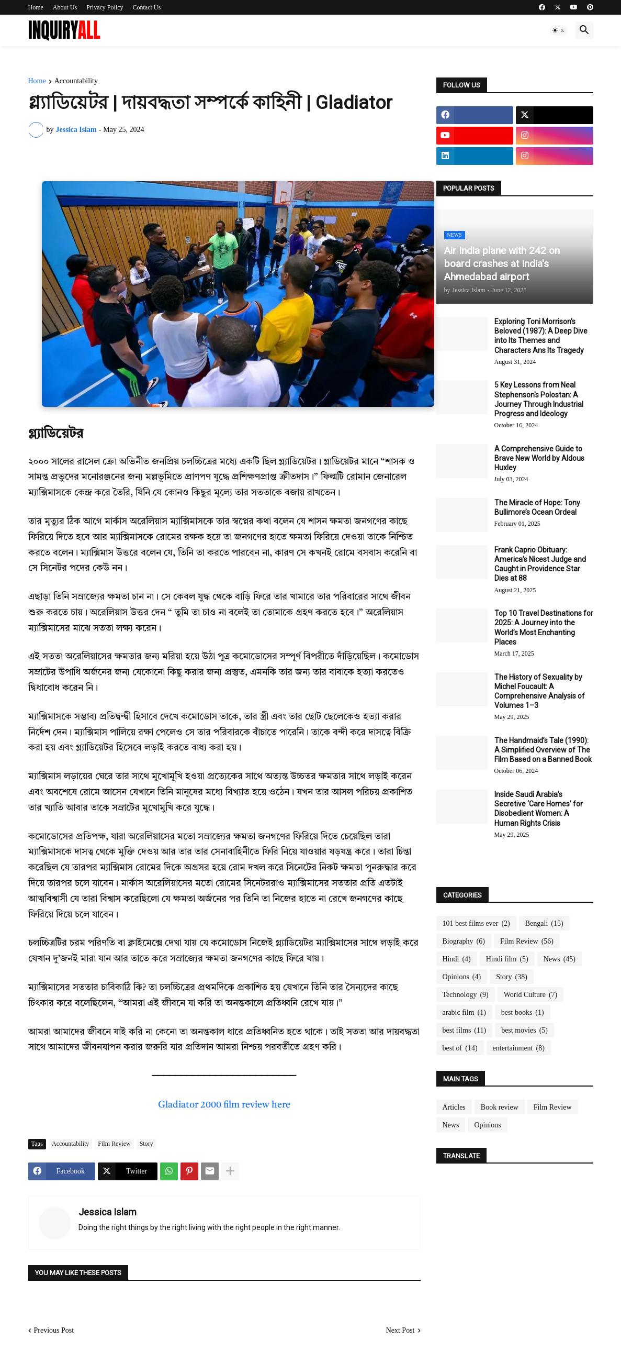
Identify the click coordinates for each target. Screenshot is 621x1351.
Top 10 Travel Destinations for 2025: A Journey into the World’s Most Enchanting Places (543, 627)
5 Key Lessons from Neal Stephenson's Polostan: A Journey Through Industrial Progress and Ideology (538, 399)
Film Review (114, 1143)
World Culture (530, 995)
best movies (524, 1030)
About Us (65, 7)
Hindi (457, 959)
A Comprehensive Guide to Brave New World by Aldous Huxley (539, 458)
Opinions (462, 977)
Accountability (76, 81)
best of (460, 1048)
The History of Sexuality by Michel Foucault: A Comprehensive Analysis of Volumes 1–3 (539, 691)
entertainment (519, 1048)
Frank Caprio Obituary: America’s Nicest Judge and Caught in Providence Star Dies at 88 (540, 564)
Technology (466, 995)
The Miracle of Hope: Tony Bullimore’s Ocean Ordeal (537, 507)
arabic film (464, 1012)
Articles (454, 1107)
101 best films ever (476, 923)
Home (35, 7)
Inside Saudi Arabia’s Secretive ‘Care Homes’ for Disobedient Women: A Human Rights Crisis (538, 808)
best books (522, 1012)
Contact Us (147, 7)
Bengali (544, 923)
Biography (464, 941)
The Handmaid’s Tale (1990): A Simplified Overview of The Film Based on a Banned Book (543, 749)
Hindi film (507, 959)
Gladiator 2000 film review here (224, 1105)
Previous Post (54, 1330)
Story (146, 1143)
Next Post (400, 1330)
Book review (499, 1107)
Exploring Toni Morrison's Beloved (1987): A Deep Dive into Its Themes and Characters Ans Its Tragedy (541, 336)
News (559, 959)
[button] (559, 30)
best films (465, 1030)
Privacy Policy (104, 7)
